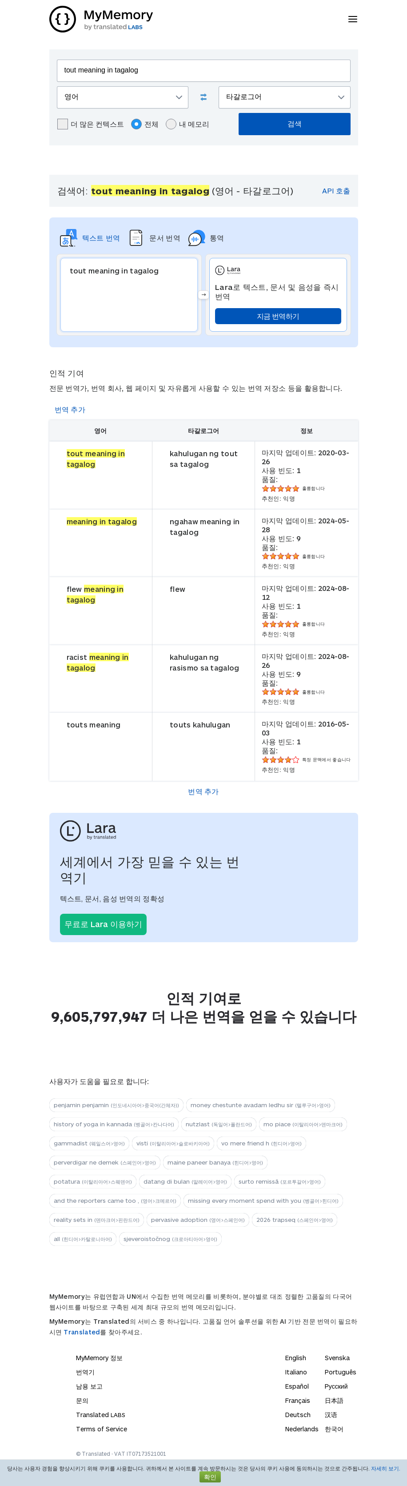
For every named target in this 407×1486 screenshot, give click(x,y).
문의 (82, 1400)
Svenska (337, 1357)
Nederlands (302, 1429)
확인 (210, 1477)
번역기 (85, 1372)
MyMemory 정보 (99, 1357)
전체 (145, 124)
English (295, 1357)
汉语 (331, 1414)
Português (340, 1372)
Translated (82, 1332)
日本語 (334, 1400)
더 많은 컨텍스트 (90, 124)
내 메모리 (187, 124)
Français (297, 1400)
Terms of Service (101, 1429)
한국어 (334, 1429)
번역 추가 (70, 409)
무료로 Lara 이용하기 (103, 924)
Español (297, 1386)
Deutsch (298, 1414)
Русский (336, 1386)
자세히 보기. (385, 1468)
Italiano (296, 1372)
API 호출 (336, 190)
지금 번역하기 (278, 316)
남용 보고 (89, 1386)
